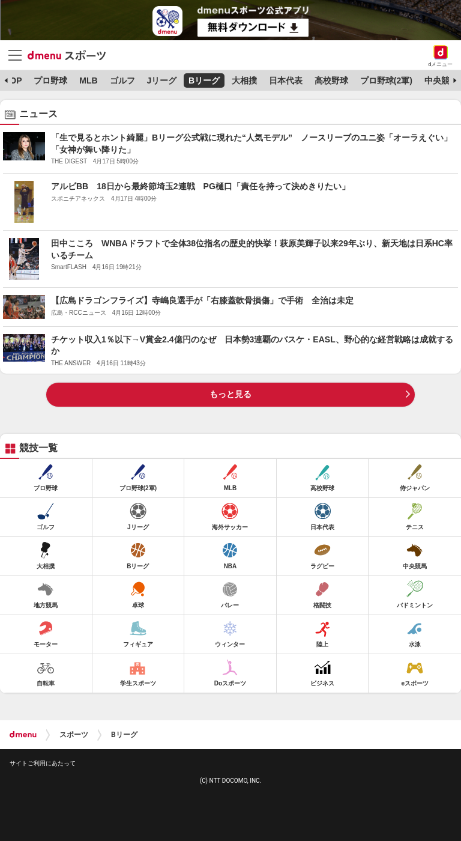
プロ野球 (50, 80)
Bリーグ (204, 80)
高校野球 (331, 80)
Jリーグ (161, 80)
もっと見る (230, 394)
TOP (13, 80)
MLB (88, 80)
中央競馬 (441, 80)
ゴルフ (122, 80)
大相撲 (244, 80)
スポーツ (73, 734)
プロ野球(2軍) (386, 80)
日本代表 (286, 80)
